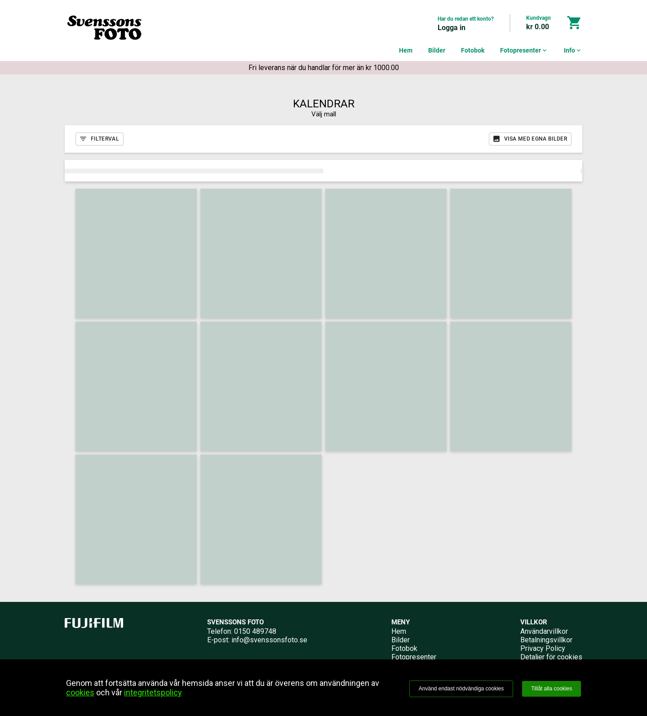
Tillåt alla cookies (551, 688)
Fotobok (472, 50)
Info (573, 50)
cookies (80, 692)
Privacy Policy (542, 648)
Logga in (451, 27)
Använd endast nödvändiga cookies (461, 688)
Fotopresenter (524, 50)
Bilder (436, 50)
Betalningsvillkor (546, 640)
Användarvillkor (544, 631)
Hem (405, 50)
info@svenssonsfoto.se (269, 640)
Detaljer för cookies (551, 657)
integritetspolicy (153, 692)
